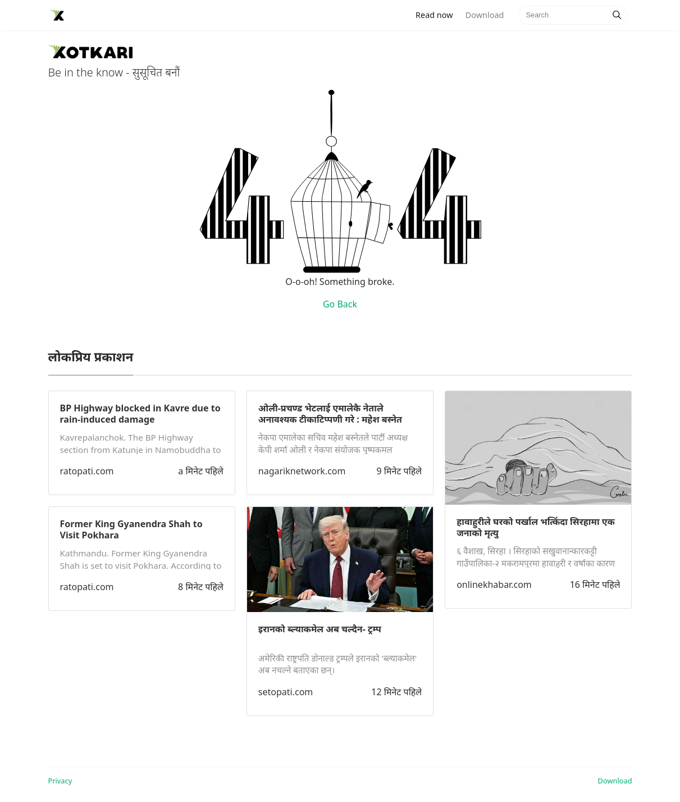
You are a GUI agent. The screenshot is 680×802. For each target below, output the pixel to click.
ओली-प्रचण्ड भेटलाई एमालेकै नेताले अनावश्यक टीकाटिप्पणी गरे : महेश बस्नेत (330, 413)
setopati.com (285, 692)
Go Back (340, 304)
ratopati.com (87, 471)
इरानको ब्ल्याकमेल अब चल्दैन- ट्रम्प (319, 629)
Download (484, 15)
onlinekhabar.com (494, 584)
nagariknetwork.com (302, 471)
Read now (437, 14)
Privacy (60, 781)
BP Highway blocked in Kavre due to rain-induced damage (140, 413)
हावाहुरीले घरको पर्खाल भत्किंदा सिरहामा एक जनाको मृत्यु (536, 527)
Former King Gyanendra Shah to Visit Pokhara (131, 529)
